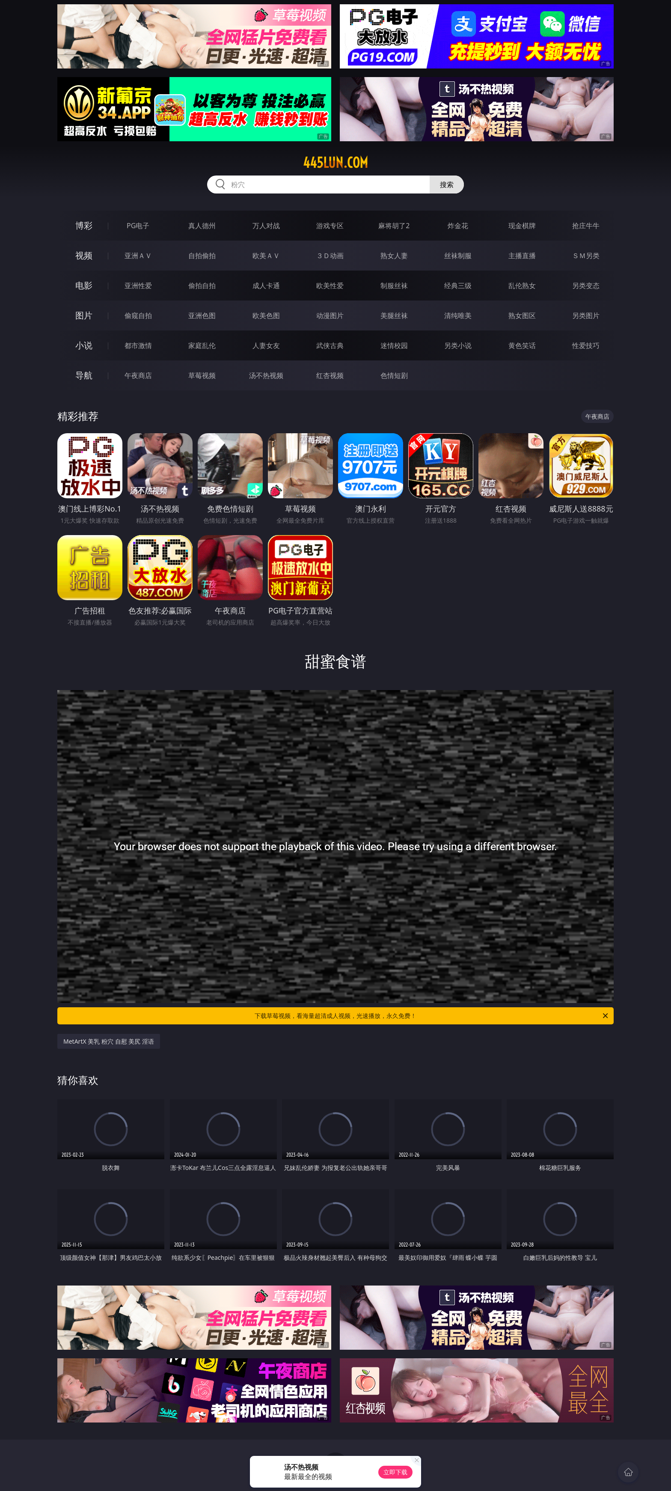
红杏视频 (330, 375)
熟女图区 (522, 315)
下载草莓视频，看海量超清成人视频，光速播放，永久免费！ (432, 1016)
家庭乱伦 (202, 345)
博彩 (83, 225)
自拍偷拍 (202, 255)
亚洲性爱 (138, 285)
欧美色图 (266, 315)
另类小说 (458, 345)
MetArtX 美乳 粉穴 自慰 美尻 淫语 (108, 1041)
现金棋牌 (522, 225)
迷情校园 (394, 345)
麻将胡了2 (394, 225)
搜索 (447, 184)
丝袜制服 (458, 255)
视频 (83, 255)
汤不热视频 (266, 375)
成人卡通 (266, 285)
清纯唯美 (458, 315)
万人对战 (266, 225)
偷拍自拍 (202, 285)
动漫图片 (330, 315)
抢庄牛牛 (586, 225)
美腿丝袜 (394, 315)
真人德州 (202, 225)
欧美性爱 (330, 285)
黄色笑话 (522, 345)
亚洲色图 (202, 315)
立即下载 (395, 1472)
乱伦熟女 (522, 285)
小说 (83, 345)
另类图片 (586, 315)
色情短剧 (394, 375)
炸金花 (458, 225)
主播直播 (522, 255)
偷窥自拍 (138, 315)
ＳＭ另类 (586, 255)
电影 (83, 285)
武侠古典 (330, 345)
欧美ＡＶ (266, 255)
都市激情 (138, 345)
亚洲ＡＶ (138, 255)
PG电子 (138, 225)
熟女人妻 (394, 255)
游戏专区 (330, 225)
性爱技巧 (586, 345)
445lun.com (335, 162)
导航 (83, 375)
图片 (83, 315)
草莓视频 (202, 375)
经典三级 (458, 285)
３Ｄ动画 (330, 255)
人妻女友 (266, 345)
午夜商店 (138, 375)
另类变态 (586, 285)
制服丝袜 (394, 285)
